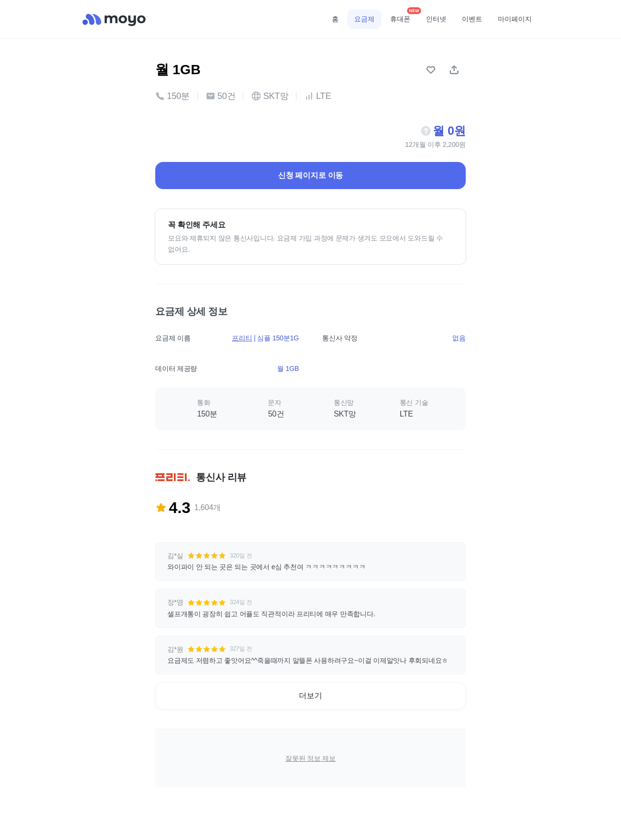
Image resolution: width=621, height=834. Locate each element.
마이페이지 (515, 19)
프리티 (242, 338)
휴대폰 (403, 16)
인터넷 (436, 19)
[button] (310, 561)
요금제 (364, 19)
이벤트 (472, 19)
